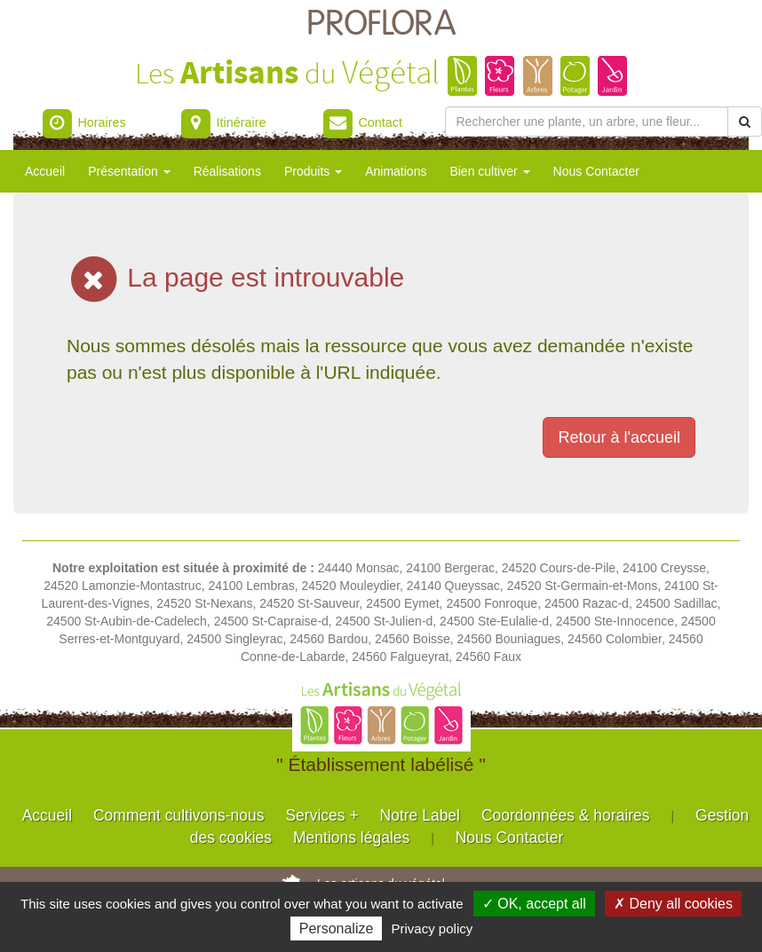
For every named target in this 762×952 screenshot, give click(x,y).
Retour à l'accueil (619, 437)
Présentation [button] (129, 171)
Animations (395, 171)
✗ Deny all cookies (673, 903)
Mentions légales (351, 837)
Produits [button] (313, 171)
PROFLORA (381, 24)
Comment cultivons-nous (179, 815)
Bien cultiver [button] (489, 171)
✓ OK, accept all (534, 903)
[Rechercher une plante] (587, 121)
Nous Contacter (596, 171)
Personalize (336, 928)
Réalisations (227, 171)
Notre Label (420, 815)
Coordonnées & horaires (565, 815)
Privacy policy (432, 928)
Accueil (45, 171)
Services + (321, 815)
